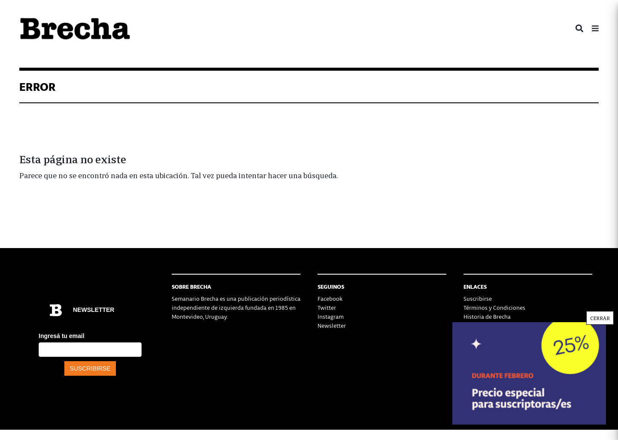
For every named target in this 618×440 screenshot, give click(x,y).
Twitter (327, 307)
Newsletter (332, 325)
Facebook (330, 298)
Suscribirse (478, 298)
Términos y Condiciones (494, 307)
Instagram (331, 316)
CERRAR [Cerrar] (600, 318)
